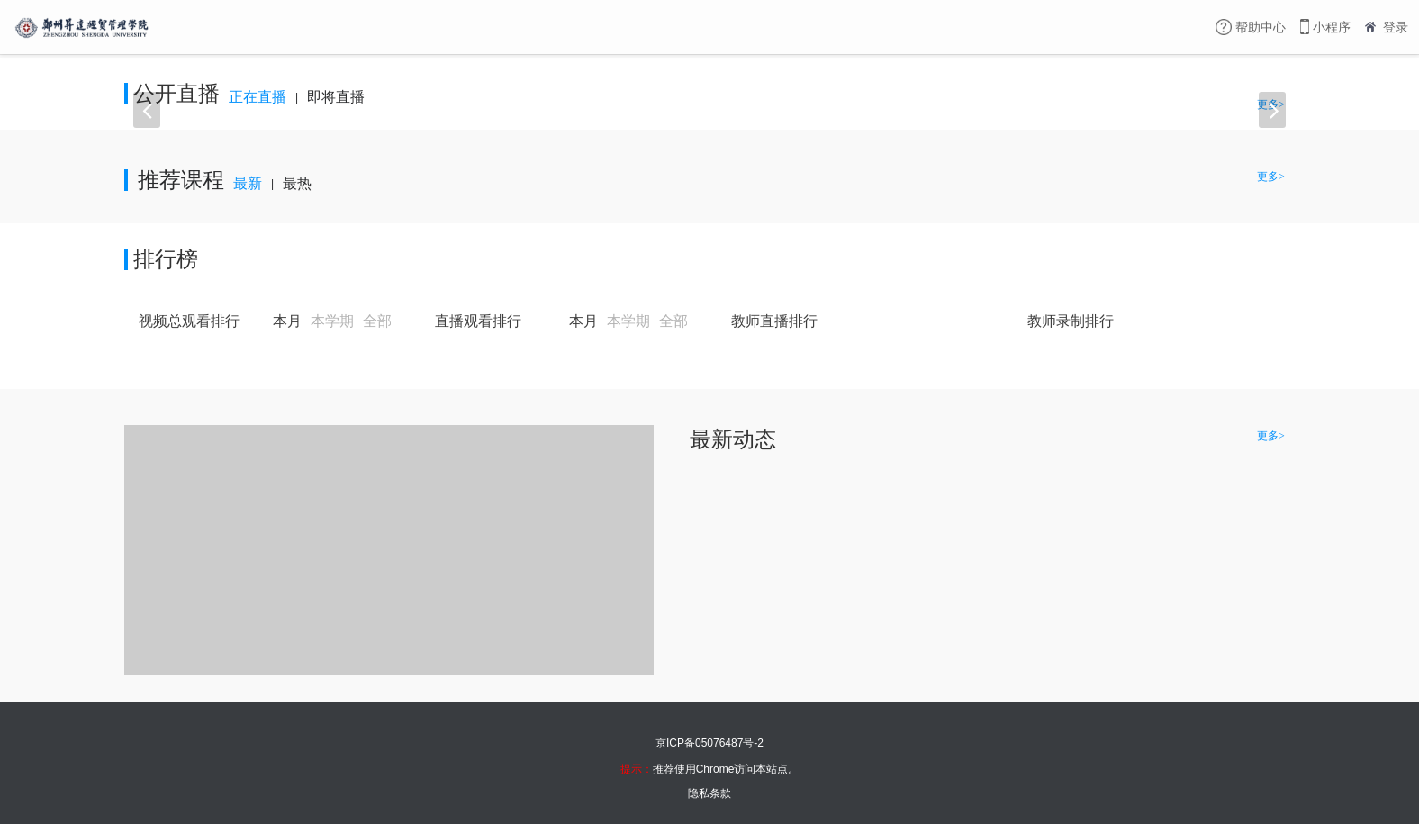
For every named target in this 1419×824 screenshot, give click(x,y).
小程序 (1332, 27)
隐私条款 (709, 793)
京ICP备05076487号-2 (709, 743)
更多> (1276, 75)
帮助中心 (1260, 27)
